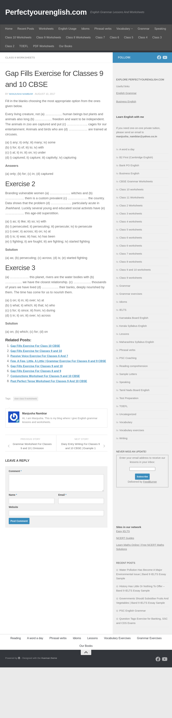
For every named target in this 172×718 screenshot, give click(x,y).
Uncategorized (127, 464)
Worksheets (46, 28)
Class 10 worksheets (131, 240)
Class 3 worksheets (130, 264)
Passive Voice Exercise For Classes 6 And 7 (43, 406)
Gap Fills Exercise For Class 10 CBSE (38, 396)
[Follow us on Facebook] (159, 108)
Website (13, 562)
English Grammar (126, 143)
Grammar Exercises (149, 688)
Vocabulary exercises (131, 480)
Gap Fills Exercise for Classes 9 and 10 (39, 401)
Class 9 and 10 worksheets (135, 320)
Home (9, 28)
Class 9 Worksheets (48, 37)
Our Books (65, 46)
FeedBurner (150, 532)
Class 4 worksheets (130, 272)
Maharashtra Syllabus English (136, 392)
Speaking (160, 28)
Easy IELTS (123, 581)
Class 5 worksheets (130, 280)
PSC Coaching (127, 408)
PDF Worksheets (43, 46)
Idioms (85, 28)
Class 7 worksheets (130, 304)
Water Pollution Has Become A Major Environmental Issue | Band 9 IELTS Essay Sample (141, 624)
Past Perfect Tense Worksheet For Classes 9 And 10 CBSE (53, 436)
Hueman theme (49, 708)
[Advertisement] (86, 76)
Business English (126, 152)
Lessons (124, 384)
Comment (15, 526)
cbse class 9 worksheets (25, 454)
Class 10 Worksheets (18, 37)
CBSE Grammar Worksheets (136, 231)
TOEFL (23, 46)
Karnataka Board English (133, 368)
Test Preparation (128, 448)
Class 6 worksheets (130, 288)
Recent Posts (25, 28)
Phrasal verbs (102, 28)
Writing (123, 488)
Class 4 (142, 37)
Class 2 (9, 46)
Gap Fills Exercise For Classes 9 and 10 (40, 421)
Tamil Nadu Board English (134, 440)
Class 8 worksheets (130, 312)
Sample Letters (128, 424)
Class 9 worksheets (21, 108)
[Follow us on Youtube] (165, 108)
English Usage (67, 28)
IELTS (122, 360)
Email (62, 550)
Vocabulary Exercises (117, 688)
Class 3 (157, 37)
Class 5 (128, 37)
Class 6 (114, 37)
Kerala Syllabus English (133, 376)
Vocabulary (123, 28)
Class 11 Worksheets (131, 248)
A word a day (126, 199)
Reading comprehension (133, 416)
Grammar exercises (130, 344)
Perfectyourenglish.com (46, 12)
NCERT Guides (125, 588)
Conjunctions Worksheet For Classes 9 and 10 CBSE (49, 431)
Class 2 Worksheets (131, 256)
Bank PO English (129, 215)
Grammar (143, 28)
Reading (15, 688)
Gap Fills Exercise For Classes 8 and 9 (39, 426)
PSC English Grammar (132, 661)
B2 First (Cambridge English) (136, 207)
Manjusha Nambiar (21, 144)
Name (13, 550)
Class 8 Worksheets (78, 37)
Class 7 (100, 37)
